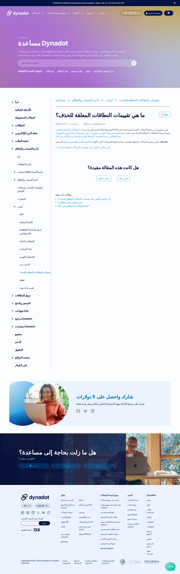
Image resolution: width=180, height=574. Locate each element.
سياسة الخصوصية (66, 562)
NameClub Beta (106, 548)
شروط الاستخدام (77, 562)
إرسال (44, 523)
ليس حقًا (124, 178)
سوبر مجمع (69, 141)
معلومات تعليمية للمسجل (91, 562)
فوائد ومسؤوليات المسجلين (108, 562)
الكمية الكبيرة (84, 141)
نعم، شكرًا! (103, 178)
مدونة (98, 466)
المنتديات (66, 466)
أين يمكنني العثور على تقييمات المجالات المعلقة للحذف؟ (83, 147)
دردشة (33, 466)
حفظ (165, 114)
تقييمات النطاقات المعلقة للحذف (71, 129)
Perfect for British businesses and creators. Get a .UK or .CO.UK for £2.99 (88, 2)
